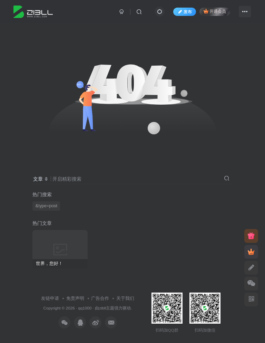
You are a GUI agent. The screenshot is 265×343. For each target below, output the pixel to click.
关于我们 (125, 298)
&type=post (46, 205)
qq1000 (84, 308)
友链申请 (50, 298)
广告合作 (100, 298)
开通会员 (215, 11)
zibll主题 (106, 308)
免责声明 (75, 298)
